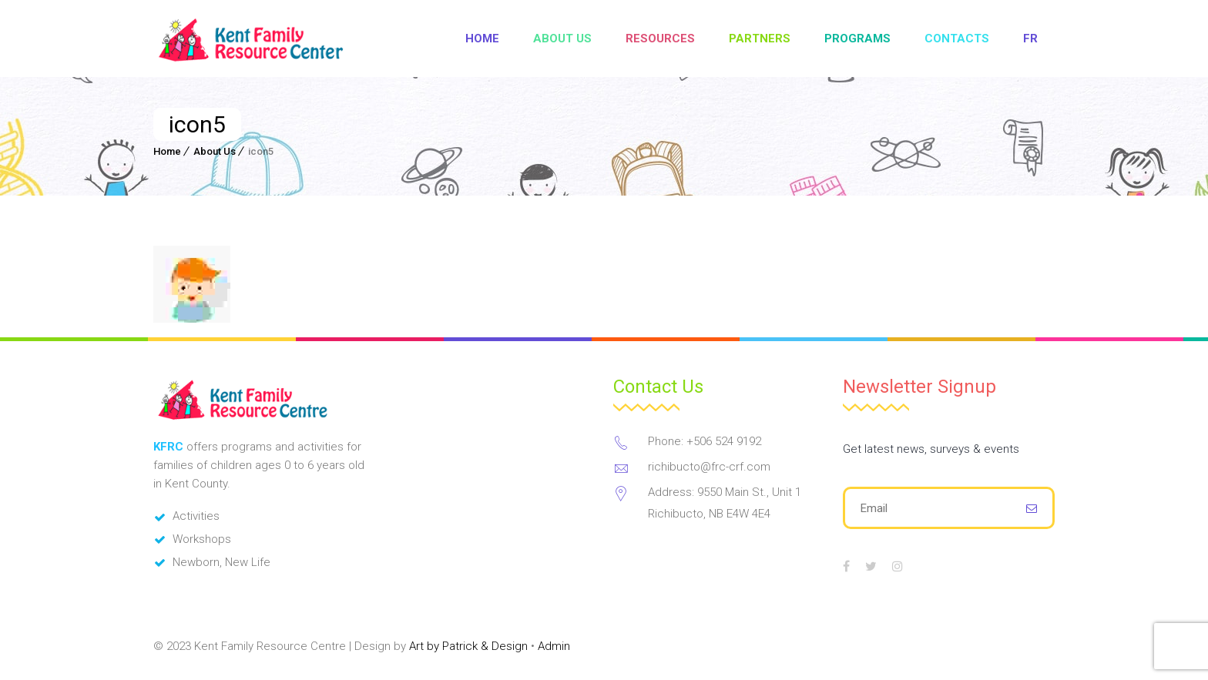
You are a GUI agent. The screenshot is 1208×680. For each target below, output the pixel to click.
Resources (660, 38)
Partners (759, 38)
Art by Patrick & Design (468, 646)
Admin (554, 646)
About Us (562, 38)
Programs (857, 38)
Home (482, 38)
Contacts (956, 38)
